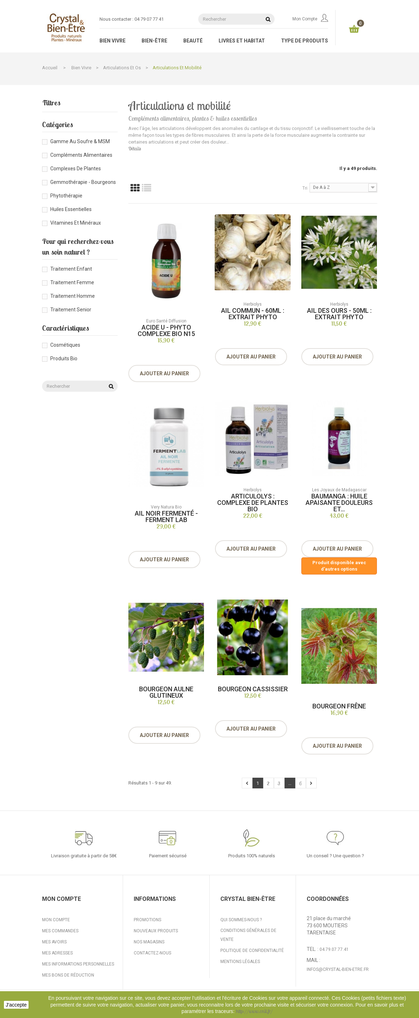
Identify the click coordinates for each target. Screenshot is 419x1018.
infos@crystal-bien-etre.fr (338, 969)
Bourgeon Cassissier (253, 689)
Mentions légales (240, 961)
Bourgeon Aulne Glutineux (166, 692)
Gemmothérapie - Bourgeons (83, 182)
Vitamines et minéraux (75, 223)
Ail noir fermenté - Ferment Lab (166, 516)
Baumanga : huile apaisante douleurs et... (339, 502)
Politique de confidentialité (252, 950)
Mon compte (310, 18)
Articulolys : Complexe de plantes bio (252, 502)
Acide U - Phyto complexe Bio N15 (166, 330)
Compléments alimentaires (81, 155)
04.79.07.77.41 (334, 949)
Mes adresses (57, 953)
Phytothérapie (66, 196)
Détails (134, 148)
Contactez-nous (152, 953)
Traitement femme (72, 282)
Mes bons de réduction (68, 975)
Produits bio (63, 358)
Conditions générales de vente (248, 935)
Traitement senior (70, 309)
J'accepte (16, 1005)
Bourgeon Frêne (339, 706)
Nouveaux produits (156, 930)
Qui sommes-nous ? (241, 919)
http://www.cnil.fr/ (254, 1011)
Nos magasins (149, 941)
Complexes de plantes (75, 168)
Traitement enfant (71, 269)
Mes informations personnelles (78, 964)
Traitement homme (72, 296)
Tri (304, 188)
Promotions (147, 919)
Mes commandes (60, 930)
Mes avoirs (54, 941)
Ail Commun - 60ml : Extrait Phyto (252, 314)
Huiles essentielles (71, 209)
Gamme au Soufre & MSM (80, 141)
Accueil (49, 67)
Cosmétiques (65, 345)
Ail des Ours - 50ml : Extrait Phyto (339, 314)
